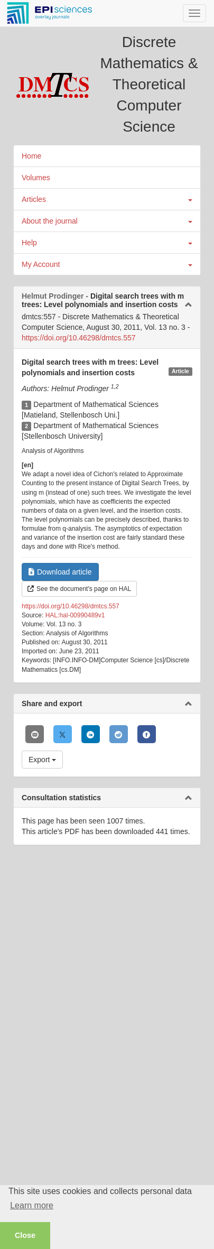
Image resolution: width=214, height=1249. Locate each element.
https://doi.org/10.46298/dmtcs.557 (79, 338)
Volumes (36, 177)
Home (31, 156)
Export (42, 759)
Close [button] (25, 1235)
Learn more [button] (31, 1205)
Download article (60, 572)
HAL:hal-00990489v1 (75, 615)
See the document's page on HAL (79, 589)
